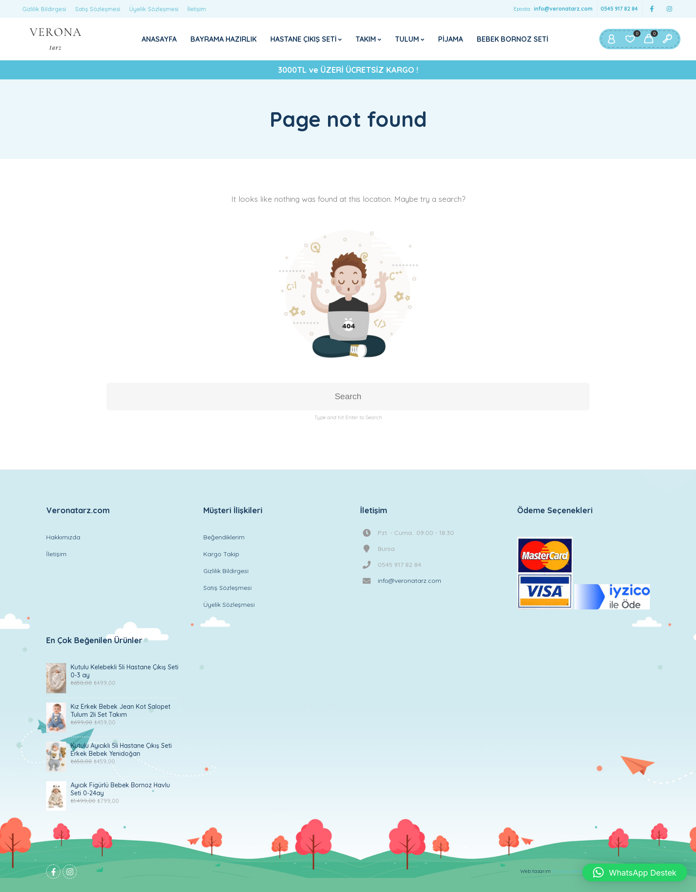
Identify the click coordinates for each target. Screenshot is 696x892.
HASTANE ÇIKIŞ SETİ (303, 39)
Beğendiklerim (224, 537)
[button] (634, 872)
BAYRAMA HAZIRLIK (223, 39)
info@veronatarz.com (563, 8)
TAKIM (366, 39)
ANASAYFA (159, 39)
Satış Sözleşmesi (97, 8)
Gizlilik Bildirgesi (44, 8)
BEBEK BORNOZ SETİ (512, 39)
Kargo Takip (221, 554)
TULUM (407, 39)
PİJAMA (450, 39)
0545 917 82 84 (619, 8)
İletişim (196, 8)
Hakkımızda (63, 537)
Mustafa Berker (568, 871)
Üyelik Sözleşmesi (153, 8)
